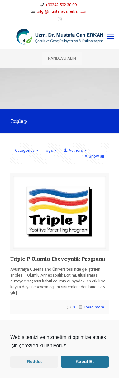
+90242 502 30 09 (61, 4)
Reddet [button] (34, 361)
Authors (75, 150)
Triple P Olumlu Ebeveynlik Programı (57, 258)
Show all (93, 156)
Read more (94, 307)
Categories (27, 150)
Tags (51, 150)
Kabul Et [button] (85, 361)
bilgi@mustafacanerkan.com (63, 11)
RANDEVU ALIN (62, 58)
